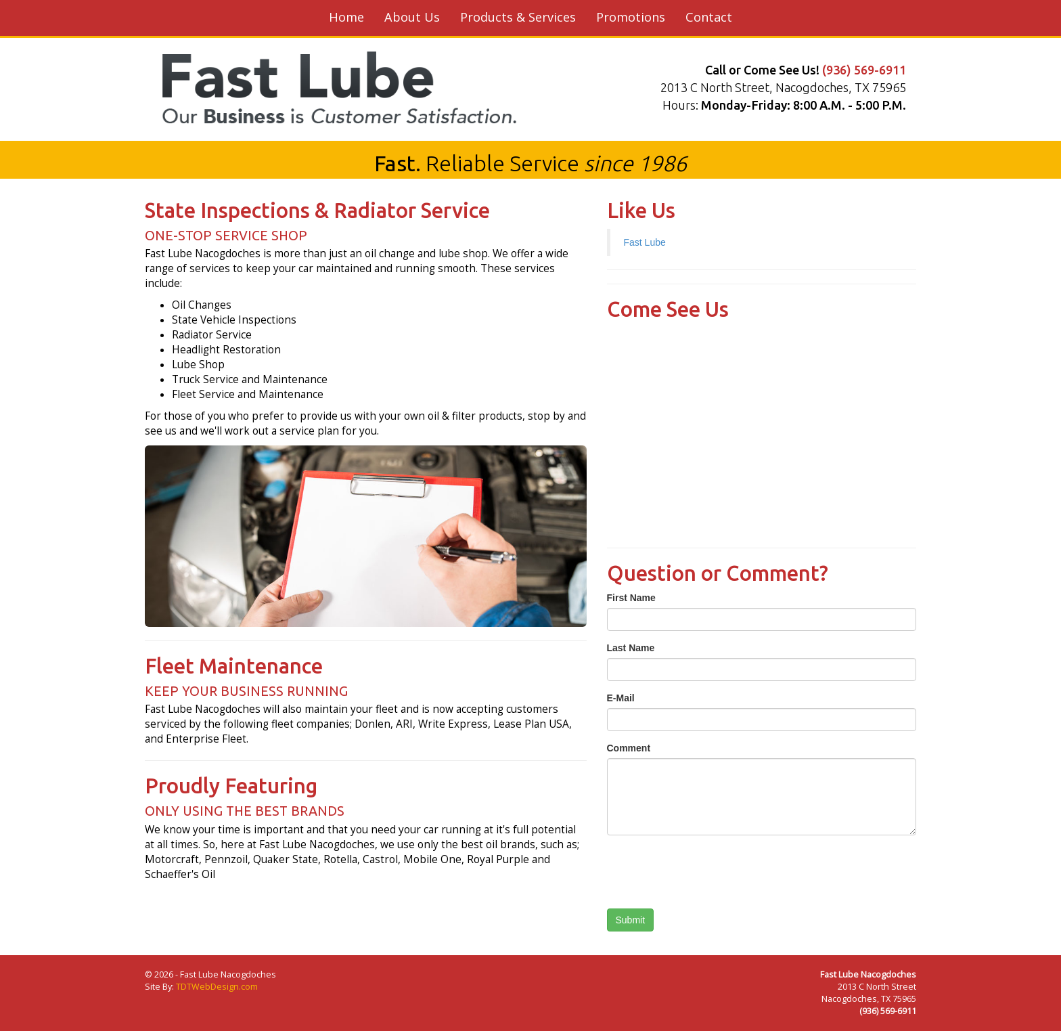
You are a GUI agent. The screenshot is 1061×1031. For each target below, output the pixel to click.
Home (346, 17)
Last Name (631, 647)
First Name (631, 597)
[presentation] (710, 872)
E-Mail (621, 698)
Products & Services (518, 17)
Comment (629, 748)
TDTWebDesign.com (217, 986)
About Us (412, 17)
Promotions (630, 17)
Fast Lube (645, 242)
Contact (708, 17)
